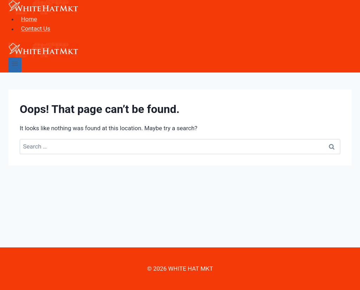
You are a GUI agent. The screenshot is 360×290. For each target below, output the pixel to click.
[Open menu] (14, 64)
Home (29, 19)
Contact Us (35, 28)
